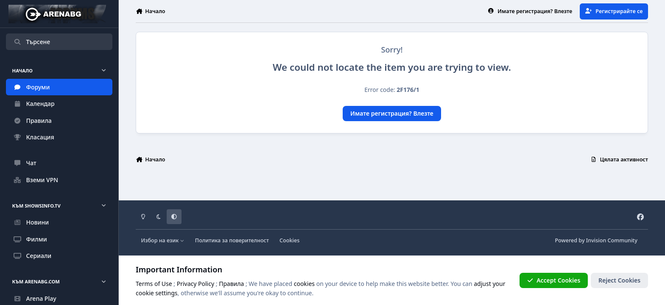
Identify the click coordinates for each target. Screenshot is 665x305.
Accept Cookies (554, 280)
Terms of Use (154, 284)
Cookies (289, 240)
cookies (304, 284)
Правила (231, 284)
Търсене (32, 41)
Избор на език (162, 240)
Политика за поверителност (232, 240)
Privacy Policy (195, 284)
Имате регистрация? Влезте (391, 113)
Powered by (596, 240)
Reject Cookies (619, 280)
